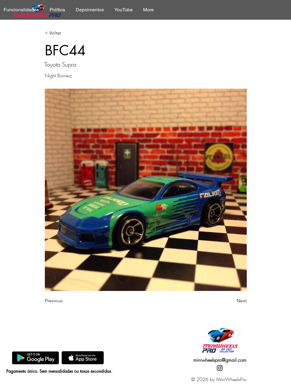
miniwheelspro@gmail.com (219, 360)
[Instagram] (220, 368)
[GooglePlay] (35, 358)
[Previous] (64, 301)
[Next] (232, 301)
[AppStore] (83, 357)
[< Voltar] (64, 33)
